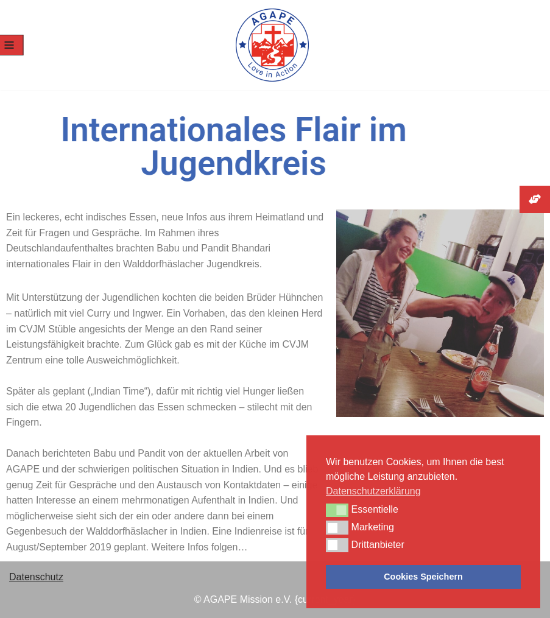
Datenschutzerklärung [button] (373, 491)
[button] (337, 510)
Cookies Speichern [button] (423, 576)
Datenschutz (36, 577)
